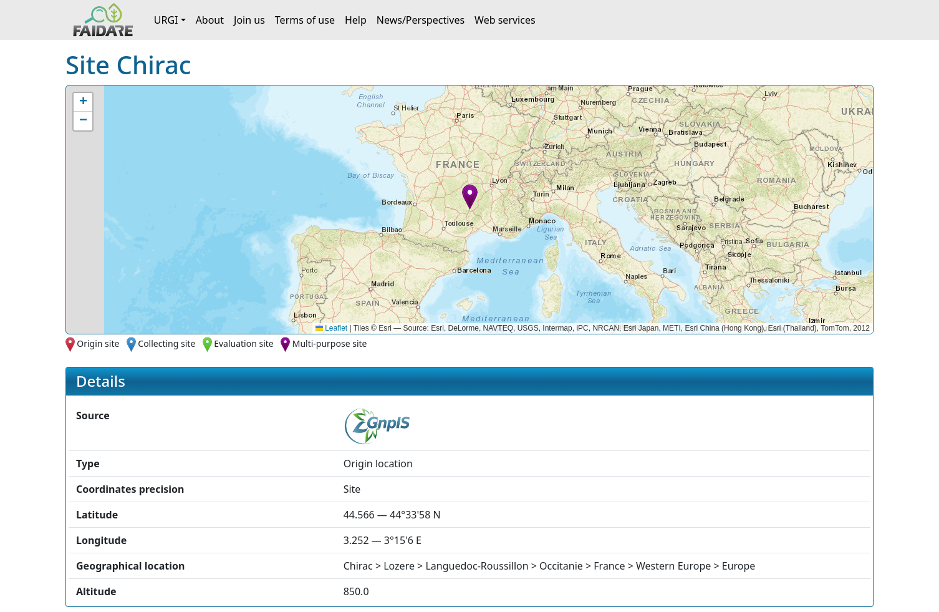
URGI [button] (166, 20)
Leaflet (331, 328)
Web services (505, 20)
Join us (249, 20)
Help (356, 20)
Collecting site (166, 343)
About (210, 20)
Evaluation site (244, 343)
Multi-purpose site (329, 343)
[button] (470, 197)
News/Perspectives (421, 20)
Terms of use (305, 20)
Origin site (98, 343)
